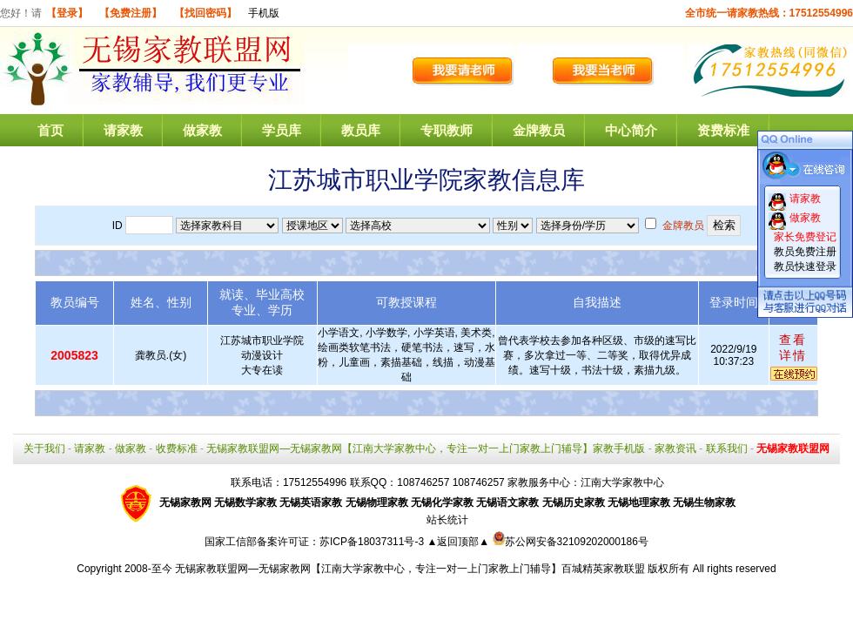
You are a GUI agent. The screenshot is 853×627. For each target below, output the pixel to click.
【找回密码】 (205, 13)
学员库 (281, 130)
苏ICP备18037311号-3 (372, 542)
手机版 (263, 13)
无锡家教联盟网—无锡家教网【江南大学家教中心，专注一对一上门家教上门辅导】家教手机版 (425, 448)
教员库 (360, 130)
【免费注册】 (130, 13)
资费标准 (723, 130)
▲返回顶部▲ (457, 542)
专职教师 (446, 130)
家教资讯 (675, 448)
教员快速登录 (805, 266)
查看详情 (793, 347)
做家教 (202, 130)
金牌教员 (539, 130)
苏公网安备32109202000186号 (570, 542)
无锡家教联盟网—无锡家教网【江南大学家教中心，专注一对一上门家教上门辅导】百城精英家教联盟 (410, 569)
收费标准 (177, 448)
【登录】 (67, 13)
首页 (50, 130)
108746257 (479, 482)
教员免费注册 (805, 252)
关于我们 (44, 448)
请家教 (123, 130)
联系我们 (727, 448)
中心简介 (631, 130)
